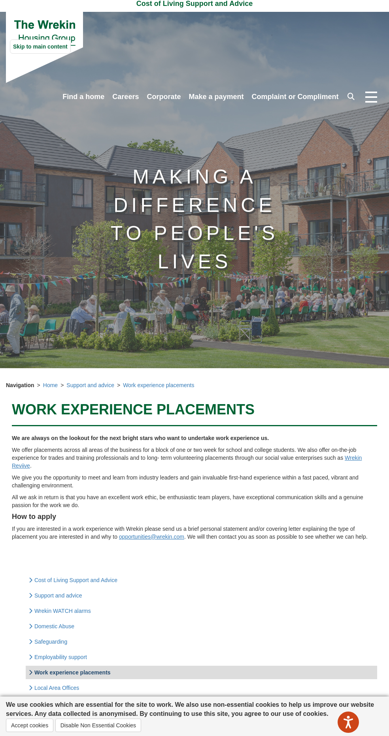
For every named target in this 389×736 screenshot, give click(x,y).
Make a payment (216, 97)
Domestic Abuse (51, 626)
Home (50, 385)
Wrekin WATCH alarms (59, 611)
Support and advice (90, 385)
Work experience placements (158, 385)
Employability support (57, 657)
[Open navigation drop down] (371, 97)
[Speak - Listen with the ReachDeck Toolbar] (348, 722)
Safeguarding (47, 642)
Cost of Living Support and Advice (72, 580)
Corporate (164, 97)
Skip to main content (40, 46)
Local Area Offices (53, 688)
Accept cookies (29, 725)
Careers (125, 97)
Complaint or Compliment (295, 97)
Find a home (83, 97)
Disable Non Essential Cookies (98, 725)
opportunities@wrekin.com (151, 537)
